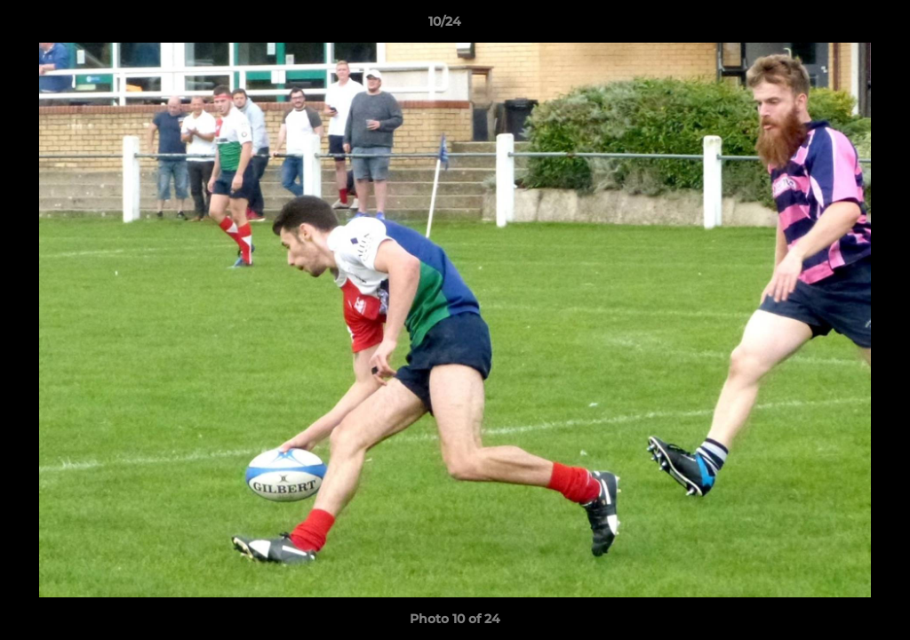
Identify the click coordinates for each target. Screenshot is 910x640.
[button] (835, 26)
